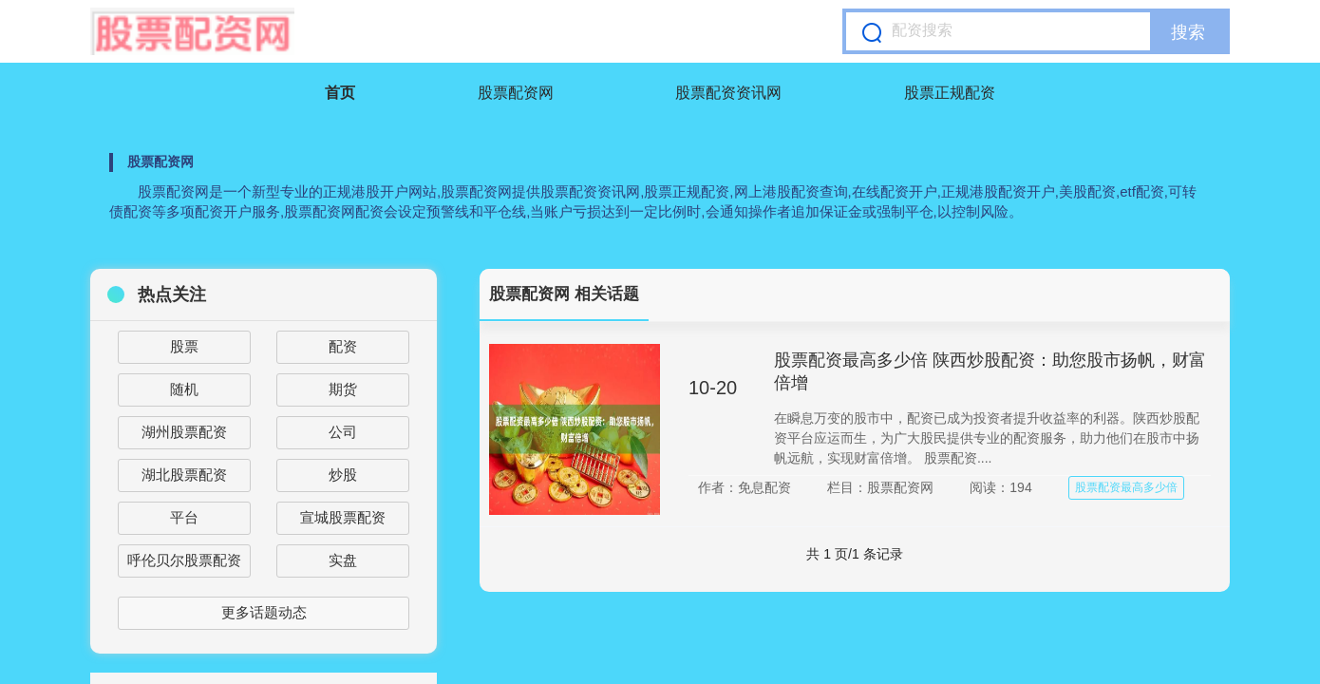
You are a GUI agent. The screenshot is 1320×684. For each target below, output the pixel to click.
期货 (343, 389)
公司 (343, 432)
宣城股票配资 (343, 517)
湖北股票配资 (184, 474)
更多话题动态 (264, 612)
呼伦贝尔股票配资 (184, 560)
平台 (184, 517)
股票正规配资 (949, 93)
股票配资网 (516, 93)
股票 (184, 346)
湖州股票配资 (184, 432)
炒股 (343, 474)
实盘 (343, 560)
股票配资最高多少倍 (1126, 487)
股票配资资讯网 (728, 93)
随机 (184, 389)
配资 (343, 346)
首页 (340, 93)
